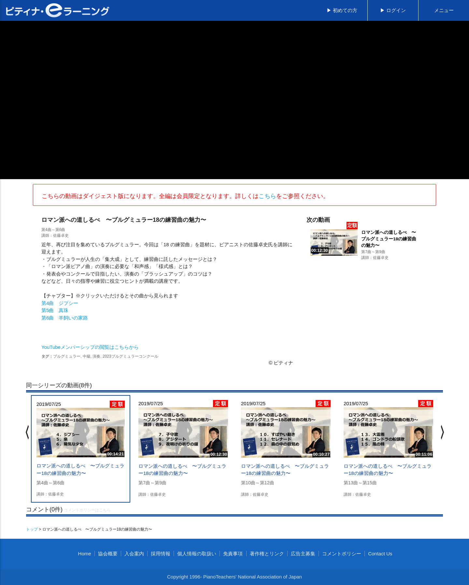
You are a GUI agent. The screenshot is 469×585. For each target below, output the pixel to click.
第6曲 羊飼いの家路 (64, 318)
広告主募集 (303, 553)
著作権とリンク (267, 553)
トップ (32, 529)
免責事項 (233, 553)
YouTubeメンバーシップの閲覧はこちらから (90, 347)
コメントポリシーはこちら (87, 510)
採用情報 (160, 553)
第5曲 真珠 (54, 310)
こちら (267, 196)
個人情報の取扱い (196, 553)
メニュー (444, 10)
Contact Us (380, 553)
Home (84, 553)
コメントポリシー (341, 553)
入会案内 (134, 553)
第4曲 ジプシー (59, 303)
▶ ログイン (393, 10)
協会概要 (108, 553)
